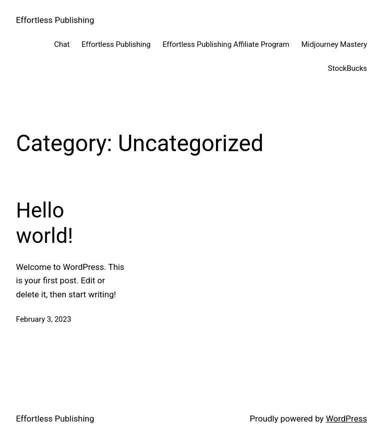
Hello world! (44, 222)
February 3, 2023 (43, 319)
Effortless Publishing (55, 20)
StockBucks (348, 68)
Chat (62, 44)
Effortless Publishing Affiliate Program (226, 44)
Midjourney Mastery (334, 44)
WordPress (346, 419)
